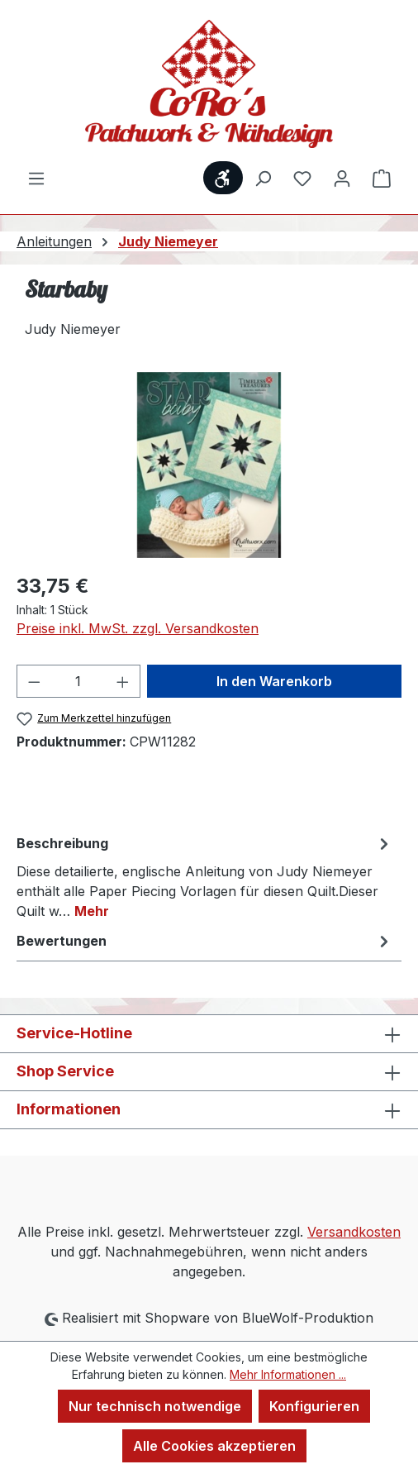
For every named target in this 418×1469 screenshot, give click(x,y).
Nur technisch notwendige (155, 1406)
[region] (209, 465)
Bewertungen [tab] (205, 940)
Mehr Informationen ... (288, 1374)
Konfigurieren (314, 1406)
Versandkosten (354, 1231)
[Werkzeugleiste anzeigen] (223, 177)
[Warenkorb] (381, 177)
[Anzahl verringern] (34, 681)
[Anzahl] (78, 681)
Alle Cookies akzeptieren (214, 1446)
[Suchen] (263, 177)
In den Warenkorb (274, 681)
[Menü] (36, 177)
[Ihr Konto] (342, 177)
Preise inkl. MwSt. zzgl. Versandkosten (138, 628)
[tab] (205, 876)
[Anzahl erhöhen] (123, 681)
